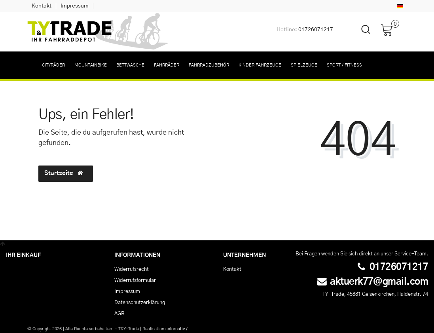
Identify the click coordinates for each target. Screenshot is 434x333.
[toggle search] (361, 36)
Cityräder (53, 65)
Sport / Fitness (344, 65)
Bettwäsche (130, 65)
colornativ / (176, 329)
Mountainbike (90, 65)
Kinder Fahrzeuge (260, 65)
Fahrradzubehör (209, 65)
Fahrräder (166, 65)
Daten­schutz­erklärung (139, 302)
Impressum (75, 6)
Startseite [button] (65, 173)
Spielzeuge (304, 65)
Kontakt (41, 6)
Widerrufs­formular (135, 280)
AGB (119, 313)
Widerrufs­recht (131, 269)
